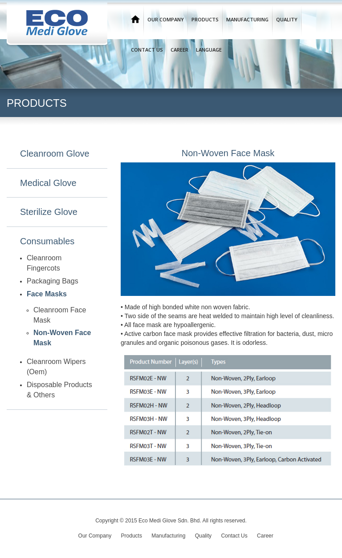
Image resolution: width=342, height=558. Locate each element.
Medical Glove (48, 183)
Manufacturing (247, 19)
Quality (286, 19)
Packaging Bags (52, 281)
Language (209, 49)
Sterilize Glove (48, 212)
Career (179, 49)
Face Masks (47, 294)
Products (205, 19)
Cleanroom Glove (55, 153)
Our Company (165, 19)
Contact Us (147, 49)
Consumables (47, 241)
